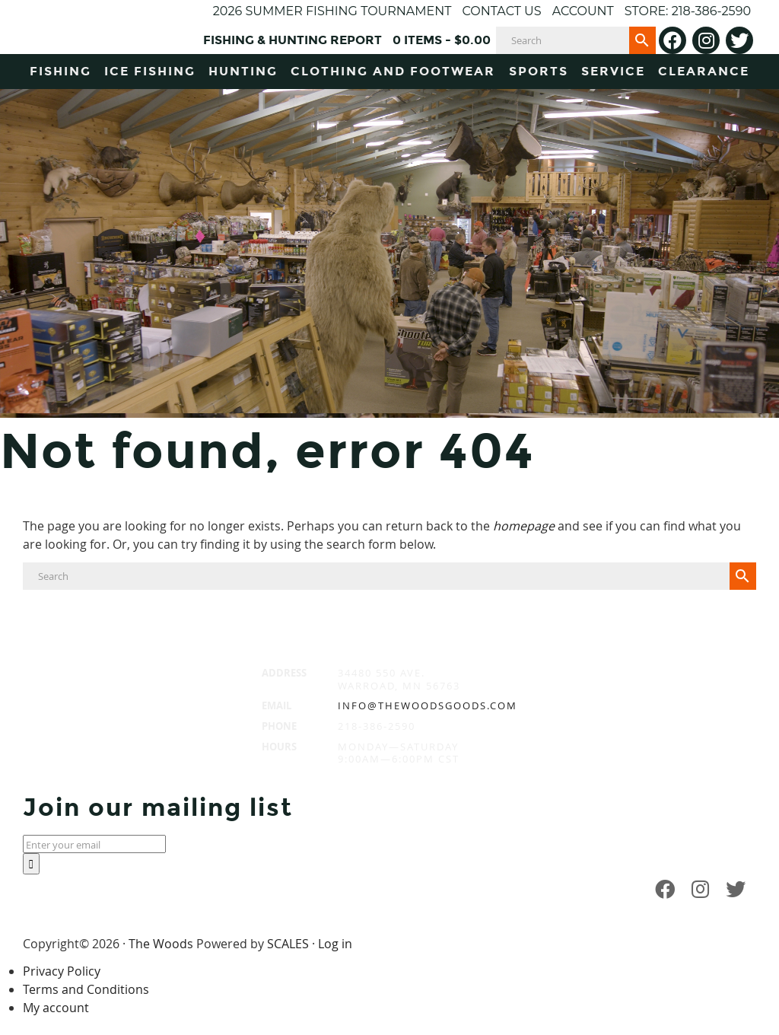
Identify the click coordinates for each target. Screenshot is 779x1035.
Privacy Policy (61, 971)
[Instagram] (706, 40)
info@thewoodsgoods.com (427, 705)
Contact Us (501, 11)
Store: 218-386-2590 (688, 11)
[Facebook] (672, 40)
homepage (524, 526)
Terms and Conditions (86, 989)
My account (56, 1007)
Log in (335, 943)
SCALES (288, 943)
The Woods (161, 943)
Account (583, 11)
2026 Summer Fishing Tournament (332, 11)
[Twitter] (739, 40)
